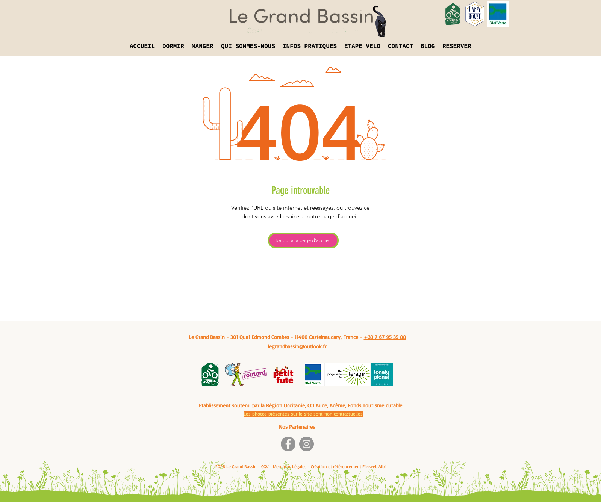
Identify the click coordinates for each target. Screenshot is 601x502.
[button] (173, 46)
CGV (264, 466)
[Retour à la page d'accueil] (303, 240)
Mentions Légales (289, 466)
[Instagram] (306, 444)
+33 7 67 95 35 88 (385, 337)
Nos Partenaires (297, 426)
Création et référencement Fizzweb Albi (348, 466)
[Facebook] (288, 444)
